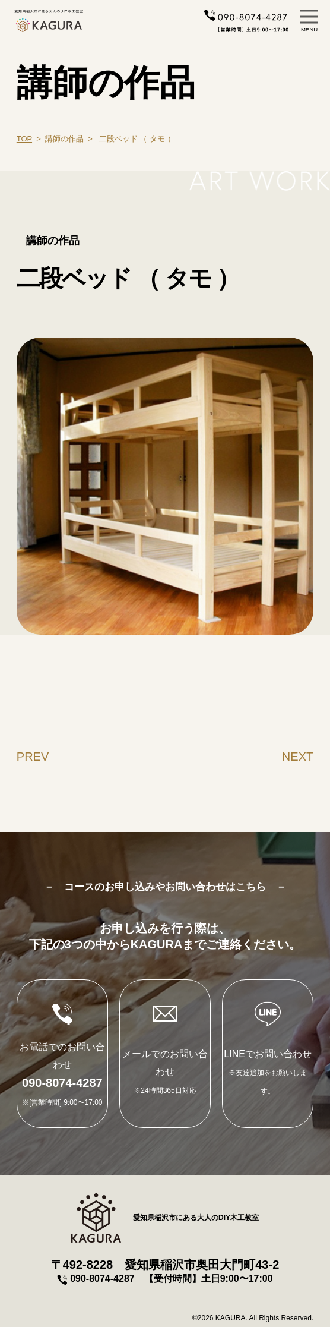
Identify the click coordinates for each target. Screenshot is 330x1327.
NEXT (297, 756)
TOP (24, 138)
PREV (33, 756)
